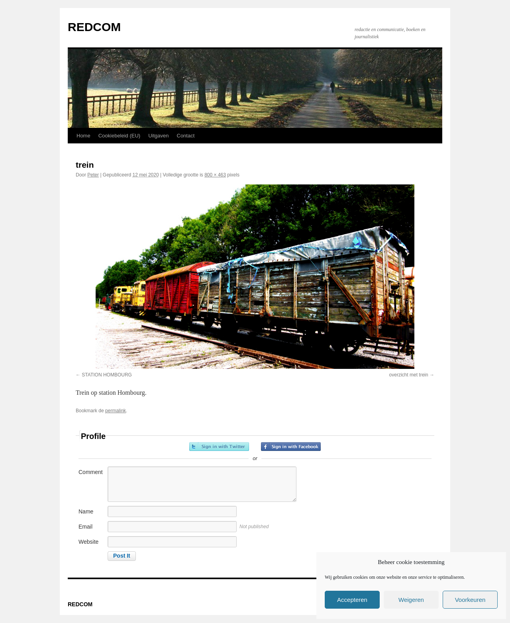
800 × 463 (215, 175)
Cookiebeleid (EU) (119, 136)
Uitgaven (158, 136)
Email (85, 526)
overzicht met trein (408, 375)
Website (88, 542)
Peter (93, 175)
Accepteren (352, 599)
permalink (115, 410)
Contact (186, 136)
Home (83, 136)
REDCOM (94, 26)
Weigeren (411, 599)
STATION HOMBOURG (107, 375)
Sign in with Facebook (291, 446)
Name (85, 511)
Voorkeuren (470, 599)
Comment (90, 472)
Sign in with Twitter (219, 446)
